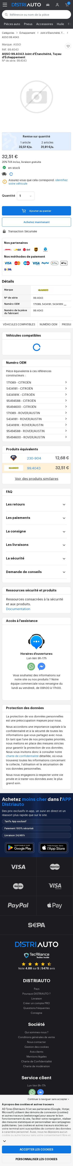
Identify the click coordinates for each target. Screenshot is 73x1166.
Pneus (28, 24)
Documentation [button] (18, 608)
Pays (36, 988)
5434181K (20, 394)
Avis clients (36, 1051)
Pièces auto (12, 24)
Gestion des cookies (37, 1046)
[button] (48, 4)
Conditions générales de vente (36, 1037)
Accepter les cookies (36, 1149)
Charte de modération (36, 1066)
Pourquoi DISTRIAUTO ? (36, 993)
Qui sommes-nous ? (36, 1032)
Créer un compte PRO (36, 1003)
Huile (60, 24)
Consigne (36, 1012)
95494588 (21, 401)
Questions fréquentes (36, 1008)
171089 (18, 382)
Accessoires (44, 24)
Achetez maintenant (37, 222)
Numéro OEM (48, 324)
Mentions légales (36, 1056)
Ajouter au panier (36, 211)
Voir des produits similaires (36, 478)
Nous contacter (36, 1042)
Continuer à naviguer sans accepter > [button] (48, 1099)
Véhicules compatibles (19, 324)
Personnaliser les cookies (36, 1159)
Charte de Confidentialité (36, 1061)
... (65, 304)
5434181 (19, 388)
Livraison (36, 998)
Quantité (8, 195)
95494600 (21, 407)
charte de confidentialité (22, 756)
